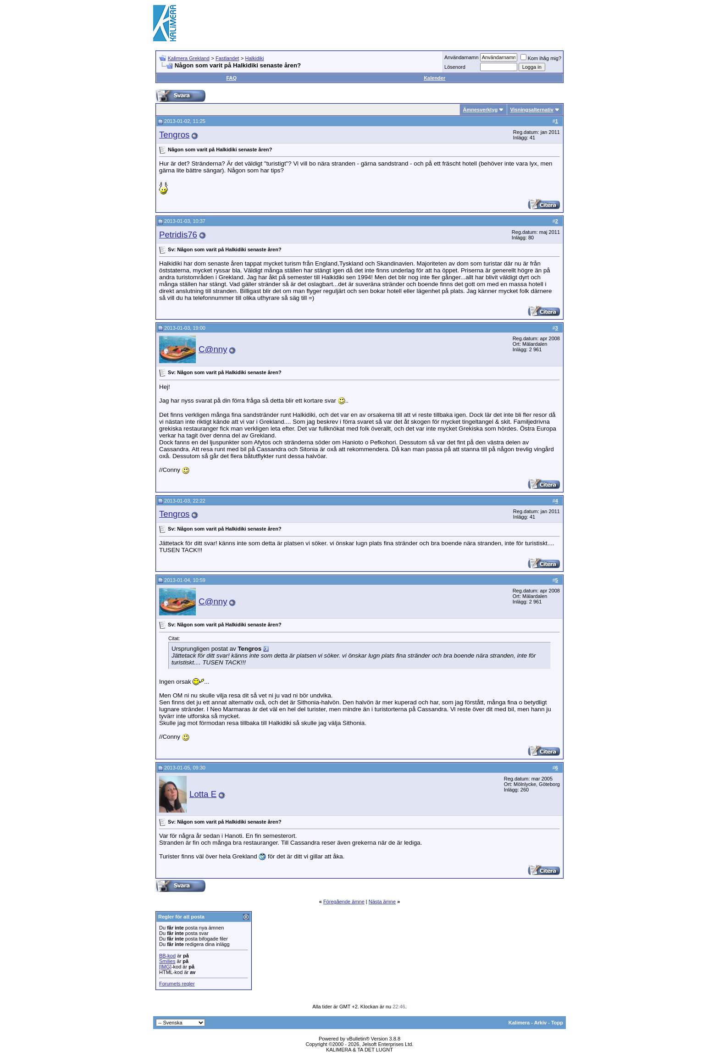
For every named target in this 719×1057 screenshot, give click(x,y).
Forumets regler (177, 983)
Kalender (434, 78)
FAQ (231, 78)
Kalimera (519, 1022)
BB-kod (167, 955)
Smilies (167, 961)
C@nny (213, 349)
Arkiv (540, 1022)
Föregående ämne (344, 901)
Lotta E (202, 794)
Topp (557, 1022)
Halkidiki (254, 58)
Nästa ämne (382, 901)
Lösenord (454, 67)
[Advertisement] (399, 23)
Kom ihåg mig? (540, 58)
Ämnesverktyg (480, 109)
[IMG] (165, 966)
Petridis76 (178, 234)
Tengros (174, 134)
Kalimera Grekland (189, 58)
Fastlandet (227, 58)
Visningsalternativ (531, 109)
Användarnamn (461, 57)
